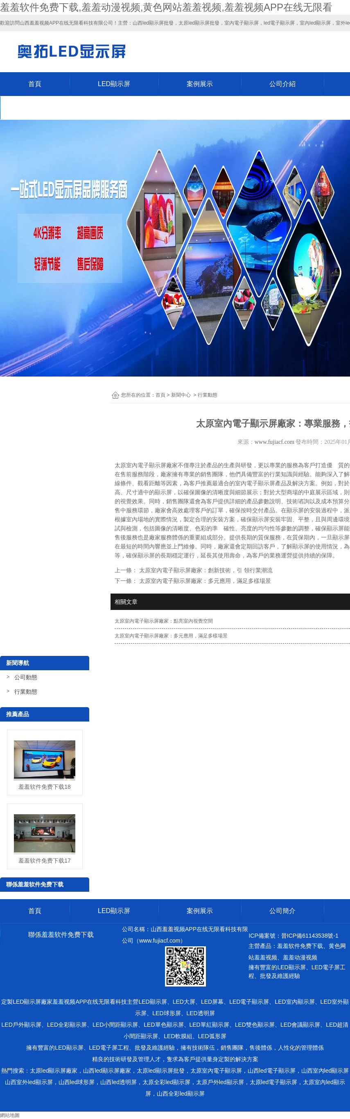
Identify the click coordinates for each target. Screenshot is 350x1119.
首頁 (34, 83)
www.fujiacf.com (274, 442)
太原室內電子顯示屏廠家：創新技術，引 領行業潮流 (205, 570)
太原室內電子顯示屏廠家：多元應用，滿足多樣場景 (204, 581)
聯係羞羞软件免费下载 (61, 107)
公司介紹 (282, 83)
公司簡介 (282, 910)
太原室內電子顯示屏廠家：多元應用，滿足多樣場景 (171, 636)
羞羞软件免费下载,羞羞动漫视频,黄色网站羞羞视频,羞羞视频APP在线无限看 (166, 7)
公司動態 (25, 677)
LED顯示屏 (114, 83)
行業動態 (25, 691)
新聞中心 (181, 395)
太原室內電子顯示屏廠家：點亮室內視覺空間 (164, 621)
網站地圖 (10, 1115)
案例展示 (200, 83)
